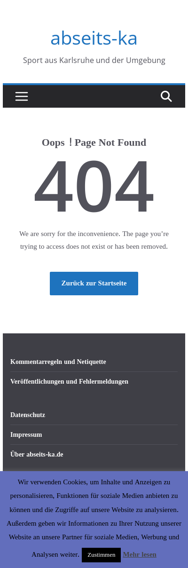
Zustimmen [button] (101, 554)
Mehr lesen (139, 554)
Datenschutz (27, 415)
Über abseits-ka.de (36, 454)
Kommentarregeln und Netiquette (58, 362)
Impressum (26, 435)
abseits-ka (94, 37)
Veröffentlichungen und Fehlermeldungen (69, 381)
